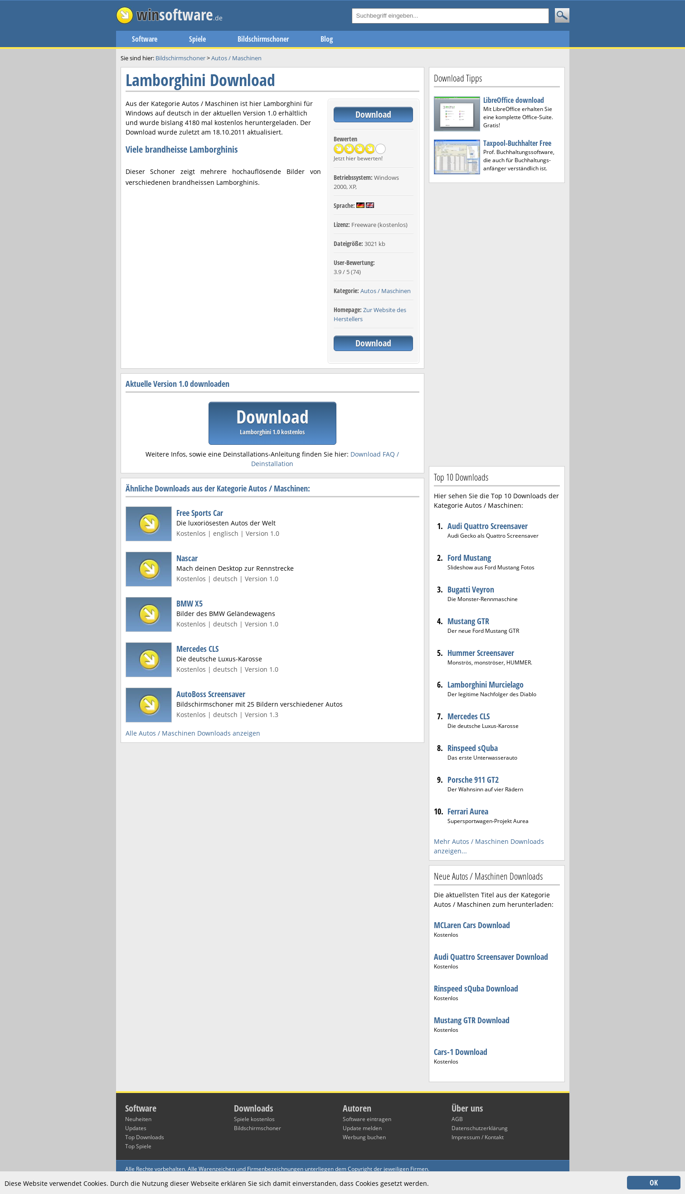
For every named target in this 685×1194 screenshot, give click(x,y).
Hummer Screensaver (480, 652)
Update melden (362, 1128)
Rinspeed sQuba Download (476, 988)
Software (144, 39)
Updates (135, 1128)
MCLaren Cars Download (472, 925)
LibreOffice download (513, 100)
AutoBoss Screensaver (210, 693)
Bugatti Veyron (470, 589)
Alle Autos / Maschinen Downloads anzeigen (193, 733)
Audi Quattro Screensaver (487, 525)
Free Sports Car (199, 512)
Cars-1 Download (460, 1051)
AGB (457, 1119)
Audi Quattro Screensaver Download (491, 956)
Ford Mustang (469, 557)
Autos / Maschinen (385, 291)
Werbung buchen (364, 1137)
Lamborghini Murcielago (485, 684)
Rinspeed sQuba (472, 747)
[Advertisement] (497, 323)
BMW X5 (189, 603)
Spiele (197, 39)
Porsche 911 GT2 (473, 779)
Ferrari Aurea (467, 811)
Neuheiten (138, 1119)
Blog (327, 39)
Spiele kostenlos (254, 1119)
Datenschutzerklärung (480, 1128)
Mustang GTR (468, 621)
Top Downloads (144, 1137)
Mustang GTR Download (472, 1020)
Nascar (187, 558)
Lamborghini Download (200, 80)
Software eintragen (367, 1119)
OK (654, 1183)
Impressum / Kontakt (478, 1137)
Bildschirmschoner (263, 39)
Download (373, 114)
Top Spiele (138, 1146)
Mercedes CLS (197, 648)
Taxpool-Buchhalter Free (517, 143)
